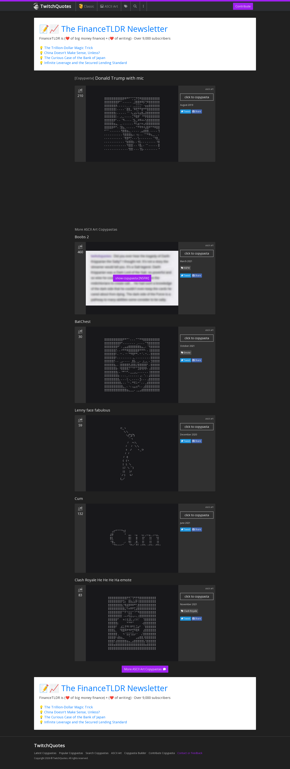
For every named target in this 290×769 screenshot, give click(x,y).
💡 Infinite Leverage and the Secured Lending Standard (83, 62)
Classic (86, 6)
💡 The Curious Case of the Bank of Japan (72, 57)
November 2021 (188, 604)
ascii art (209, 89)
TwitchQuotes (52, 6)
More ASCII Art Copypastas (145, 669)
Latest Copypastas (45, 753)
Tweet (185, 111)
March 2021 (186, 261)
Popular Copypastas (71, 753)
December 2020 (188, 434)
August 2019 (186, 105)
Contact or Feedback (189, 753)
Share (197, 111)
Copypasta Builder (135, 753)
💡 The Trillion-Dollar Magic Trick (66, 47)
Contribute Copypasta (162, 753)
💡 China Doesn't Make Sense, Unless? (69, 52)
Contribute (243, 6)
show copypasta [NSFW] (132, 278)
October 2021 (187, 346)
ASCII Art (109, 6)
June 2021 (185, 523)
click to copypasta (197, 97)
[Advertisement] (145, 196)
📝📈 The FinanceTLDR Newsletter (103, 28)
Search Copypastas (97, 753)
